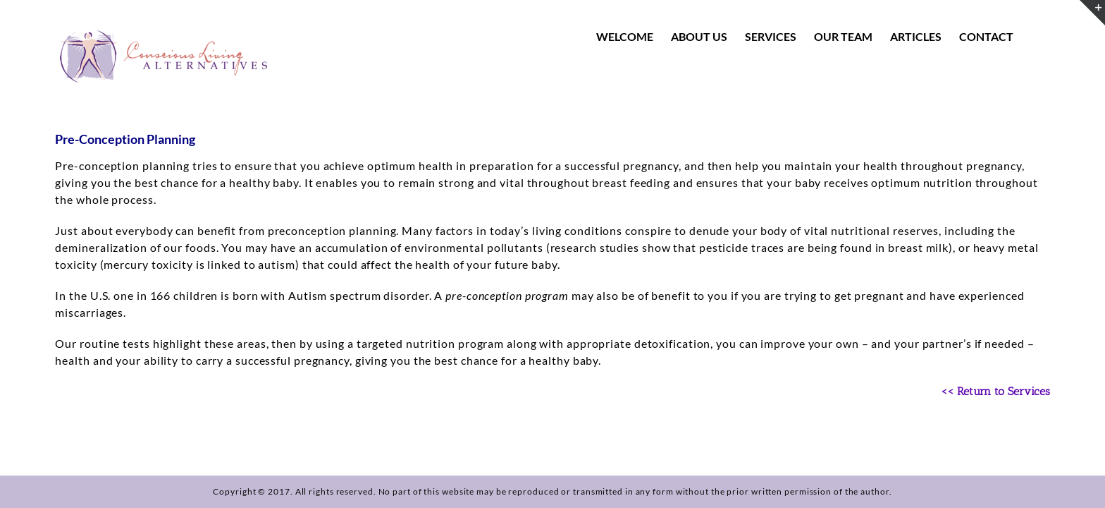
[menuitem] (635, 36)
